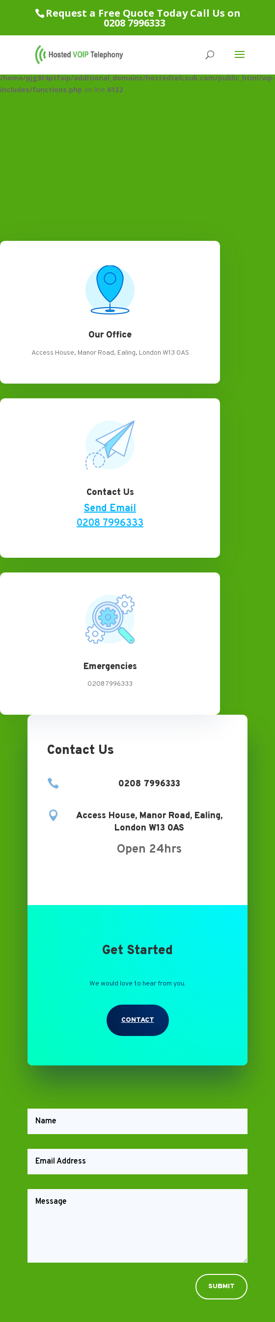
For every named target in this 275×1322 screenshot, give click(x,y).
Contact (137, 1020)
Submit (221, 1286)
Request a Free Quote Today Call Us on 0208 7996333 (143, 17)
